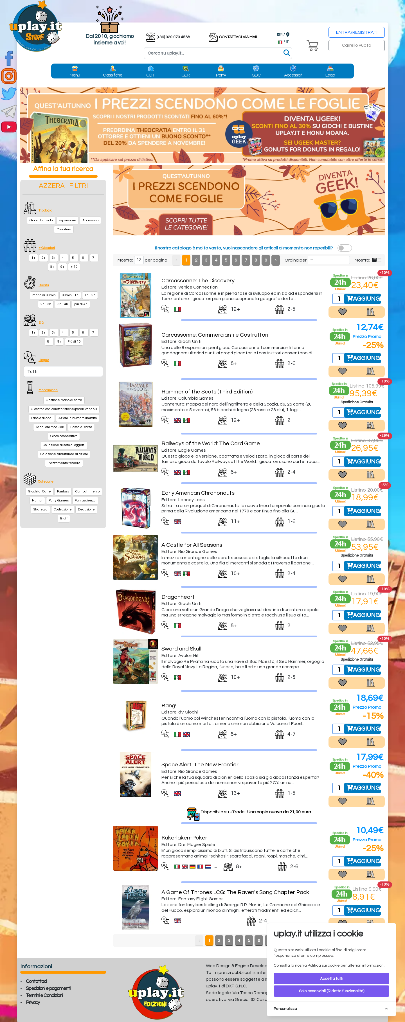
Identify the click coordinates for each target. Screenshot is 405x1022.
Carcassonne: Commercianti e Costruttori (214, 335)
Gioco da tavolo (41, 220)
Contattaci (36, 981)
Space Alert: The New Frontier (199, 764)
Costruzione (63, 509)
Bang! (168, 705)
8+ (52, 267)
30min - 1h (70, 295)
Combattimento (87, 491)
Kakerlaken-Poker (184, 838)
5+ (74, 258)
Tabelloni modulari (50, 427)
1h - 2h (90, 295)
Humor (37, 500)
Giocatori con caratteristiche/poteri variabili (64, 409)
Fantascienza (85, 500)
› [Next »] (275, 260)
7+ (94, 258)
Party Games (59, 500)
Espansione (67, 220)
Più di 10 (74, 341)
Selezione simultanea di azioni (64, 454)
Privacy (33, 1002)
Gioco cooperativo (63, 436)
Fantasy (63, 491)
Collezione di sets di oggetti (64, 445)
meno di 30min (44, 295)
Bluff (64, 518)
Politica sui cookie (324, 965)
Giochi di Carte (39, 491)
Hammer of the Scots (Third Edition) (207, 392)
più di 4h (80, 304)
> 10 (74, 267)
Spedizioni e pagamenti (48, 988)
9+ (62, 267)
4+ (64, 258)
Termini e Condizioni (44, 995)
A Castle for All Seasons (191, 545)
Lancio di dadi (41, 418)
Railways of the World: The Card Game (210, 443)
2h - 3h (45, 304)
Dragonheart (178, 597)
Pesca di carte (81, 427)
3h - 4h (62, 304)
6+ (84, 258)
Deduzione (86, 509)
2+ (44, 258)
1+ (33, 258)
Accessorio (90, 220)
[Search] (218, 53)
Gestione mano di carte (64, 400)
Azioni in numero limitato (77, 418)
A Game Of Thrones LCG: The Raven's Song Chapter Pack (235, 892)
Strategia (40, 509)
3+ (54, 258)
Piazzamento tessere (64, 463)
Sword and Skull (181, 649)
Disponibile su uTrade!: (256, 812)
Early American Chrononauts (198, 493)
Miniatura (64, 229)
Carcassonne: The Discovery (198, 280)
